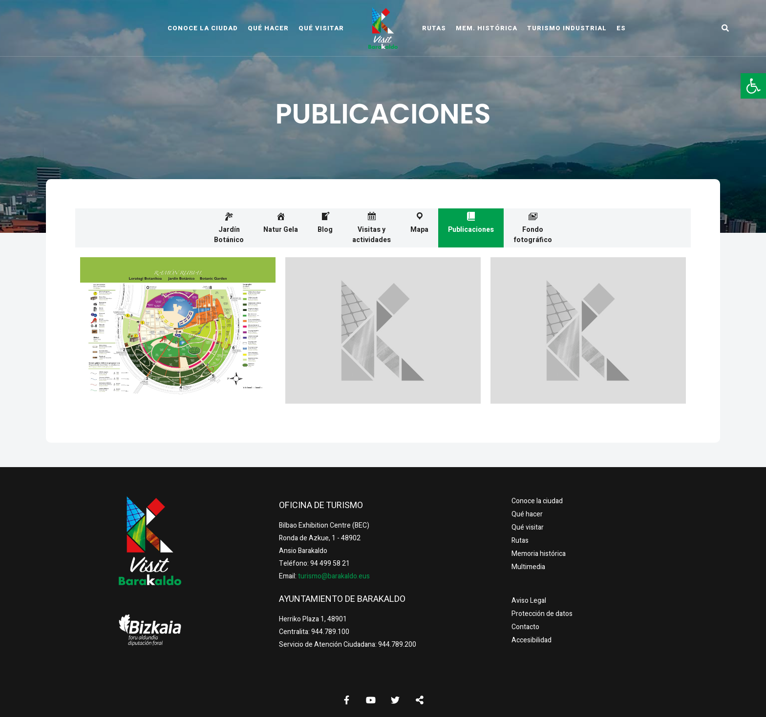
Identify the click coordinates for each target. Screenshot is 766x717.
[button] (753, 86)
